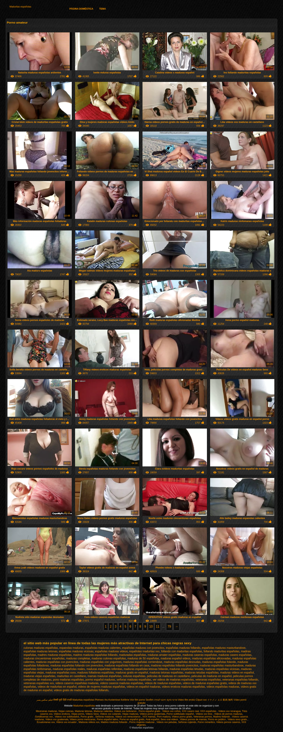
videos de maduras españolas (163, 683)
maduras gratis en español (132, 672)
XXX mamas (149, 716)
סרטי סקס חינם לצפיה (165, 699)
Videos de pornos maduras (228, 714)
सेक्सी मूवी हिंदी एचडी (62, 699)
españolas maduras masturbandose (224, 647)
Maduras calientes (103, 711)
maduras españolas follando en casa (127, 665)
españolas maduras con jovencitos (143, 647)
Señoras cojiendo (187, 722)
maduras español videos (175, 658)
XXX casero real (190, 711)
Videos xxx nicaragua (229, 711)
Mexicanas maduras (46, 711)
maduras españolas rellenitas (104, 669)
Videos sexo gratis (237, 719)
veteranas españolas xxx (39, 683)
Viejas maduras (130, 714)
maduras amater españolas (164, 654)
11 (157, 626)
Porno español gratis (150, 711)
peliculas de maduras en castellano (168, 676)
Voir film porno (137, 699)
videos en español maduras (143, 686)
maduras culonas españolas (109, 658)
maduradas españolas (132, 654)
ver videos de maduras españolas (173, 679)
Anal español (152, 719)
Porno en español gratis (131, 719)
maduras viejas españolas (39, 676)
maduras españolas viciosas (222, 669)
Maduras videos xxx (89, 722)
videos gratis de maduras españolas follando (81, 690)
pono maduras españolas (68, 679)
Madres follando (222, 716)
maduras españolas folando (219, 661)
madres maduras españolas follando (95, 654)
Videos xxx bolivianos (125, 711)
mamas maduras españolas (104, 676)
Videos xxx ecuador (66, 722)
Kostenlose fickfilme (118, 699)
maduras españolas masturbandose (222, 665)
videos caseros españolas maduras (76, 683)
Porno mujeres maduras (142, 722)
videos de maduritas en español (57, 686)
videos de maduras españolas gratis (205, 683)
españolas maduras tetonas (40, 651)
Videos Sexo (92, 714)
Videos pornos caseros (228, 722)
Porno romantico (206, 722)
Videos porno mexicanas (82, 719)
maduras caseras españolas (200, 654)
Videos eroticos (62, 714)
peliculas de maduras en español (211, 676)
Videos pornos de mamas (193, 719)
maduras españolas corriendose (142, 661)
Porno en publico (217, 719)
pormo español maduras (100, 679)
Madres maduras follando (114, 722)
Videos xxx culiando (110, 714)
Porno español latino (107, 719)
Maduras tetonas (83, 711)
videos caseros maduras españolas (121, 683)
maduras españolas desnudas (182, 661)
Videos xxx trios (204, 714)
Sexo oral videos (170, 719)
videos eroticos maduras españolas (183, 686)
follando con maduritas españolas (181, 651)
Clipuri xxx (201, 699)
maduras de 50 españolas (143, 658)
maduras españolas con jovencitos (57, 661)
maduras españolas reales (69, 669)
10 (151, 626)
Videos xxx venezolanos (128, 716)
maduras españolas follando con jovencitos (76, 665)
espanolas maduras (71, 647)
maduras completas (78, 658)
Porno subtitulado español (180, 714)
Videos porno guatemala (152, 714)
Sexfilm (149, 699)
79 (169, 626)
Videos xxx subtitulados (67, 716)
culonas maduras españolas (41, 647)
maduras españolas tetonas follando (146, 669)
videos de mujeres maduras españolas (101, 686)
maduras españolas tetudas (186, 669)
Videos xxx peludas (166, 722)
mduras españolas (134, 676)
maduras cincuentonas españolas (44, 658)
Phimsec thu (101, 699)
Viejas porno (77, 714)
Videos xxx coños (171, 711)
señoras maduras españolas (134, 679)
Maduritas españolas (20, 6)
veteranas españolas (208, 679)
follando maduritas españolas (221, 651)
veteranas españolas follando (240, 679)
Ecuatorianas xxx (46, 722)
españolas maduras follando (183, 647)
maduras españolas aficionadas (211, 658)
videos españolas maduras (223, 686)
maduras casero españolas (235, 654)
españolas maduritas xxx (144, 651)
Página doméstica (81, 8)
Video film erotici (186, 699)
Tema (102, 8)
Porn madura (163, 716)
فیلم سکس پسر (45, 699)
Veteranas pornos (202, 716)
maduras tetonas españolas (166, 672)
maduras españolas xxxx (60, 672)
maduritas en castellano (71, 676)
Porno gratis (87, 716)
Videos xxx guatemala (56, 719)
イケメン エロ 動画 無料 (220, 699)
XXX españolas (208, 711)
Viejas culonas (66, 711)
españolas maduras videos (111, 651)
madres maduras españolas (55, 654)
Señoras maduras (104, 716)
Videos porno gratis (182, 716)
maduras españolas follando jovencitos (174, 665)
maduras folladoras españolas (95, 672)
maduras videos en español (237, 672)
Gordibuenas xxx (44, 716)
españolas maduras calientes (102, 647)
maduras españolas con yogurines (101, 661)
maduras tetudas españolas (202, 672)
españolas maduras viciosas (76, 651)
